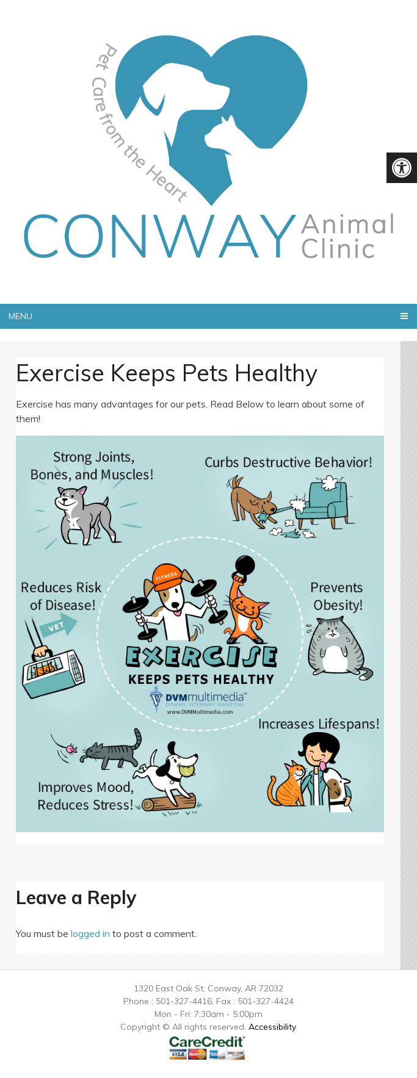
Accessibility (272, 1026)
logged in (90, 933)
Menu (20, 316)
